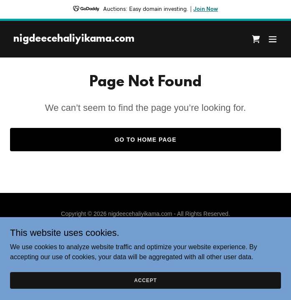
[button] (272, 39)
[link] (73, 39)
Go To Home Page (145, 139)
